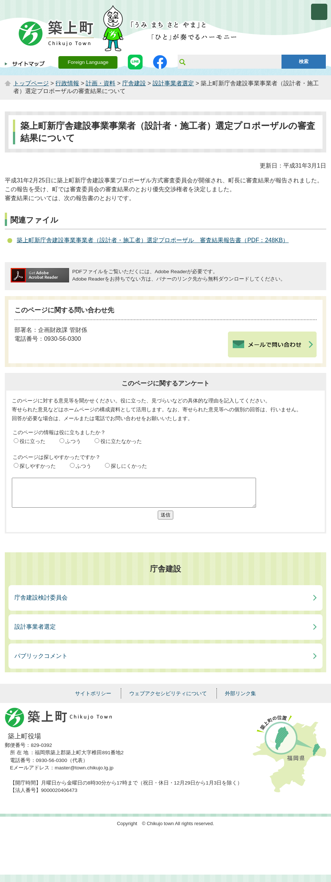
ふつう (73, 441)
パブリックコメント (41, 661)
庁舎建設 (134, 83)
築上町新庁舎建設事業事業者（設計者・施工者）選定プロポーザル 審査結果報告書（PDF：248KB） (153, 240)
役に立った (32, 441)
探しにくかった (129, 466)
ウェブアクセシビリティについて (168, 699)
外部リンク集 (240, 699)
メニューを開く (319, 12)
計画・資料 (100, 83)
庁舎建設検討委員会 (41, 603)
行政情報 (67, 83)
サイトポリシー (93, 699)
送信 (165, 520)
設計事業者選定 (173, 83)
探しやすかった (38, 466)
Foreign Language (88, 62)
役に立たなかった (121, 441)
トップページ (31, 83)
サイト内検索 (182, 62)
